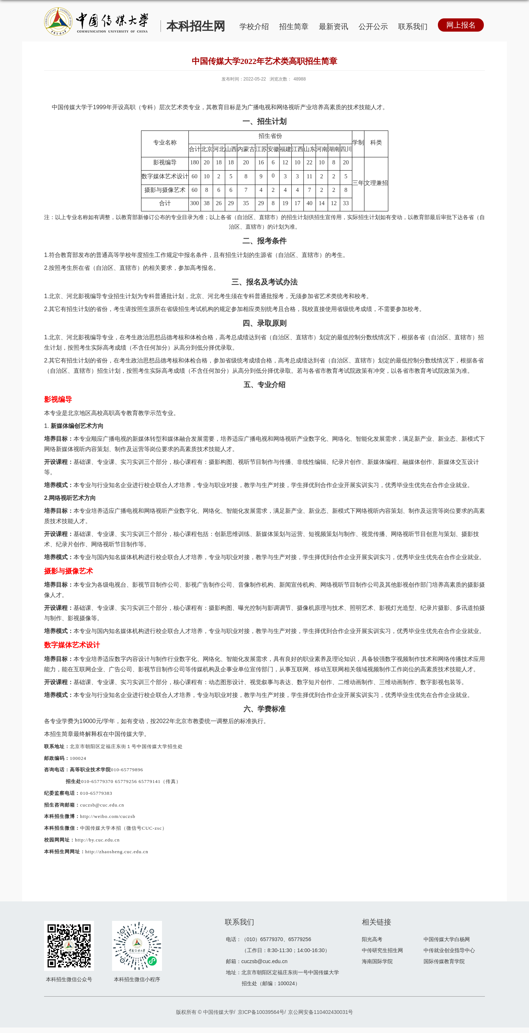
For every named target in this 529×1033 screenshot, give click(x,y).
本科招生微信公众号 (69, 979)
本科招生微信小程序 (137, 979)
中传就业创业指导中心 (449, 950)
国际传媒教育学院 (444, 961)
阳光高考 (372, 939)
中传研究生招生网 (382, 950)
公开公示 (373, 26)
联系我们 (413, 26)
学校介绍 (254, 26)
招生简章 (294, 26)
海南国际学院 (377, 961)
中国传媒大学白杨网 (447, 939)
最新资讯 (333, 26)
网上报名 (461, 25)
